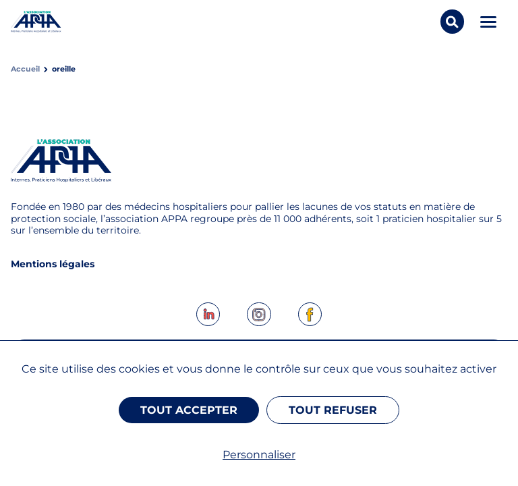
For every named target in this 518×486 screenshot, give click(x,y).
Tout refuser (333, 410)
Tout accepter (188, 410)
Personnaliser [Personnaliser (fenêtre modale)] (259, 454)
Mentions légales (52, 264)
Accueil (25, 69)
